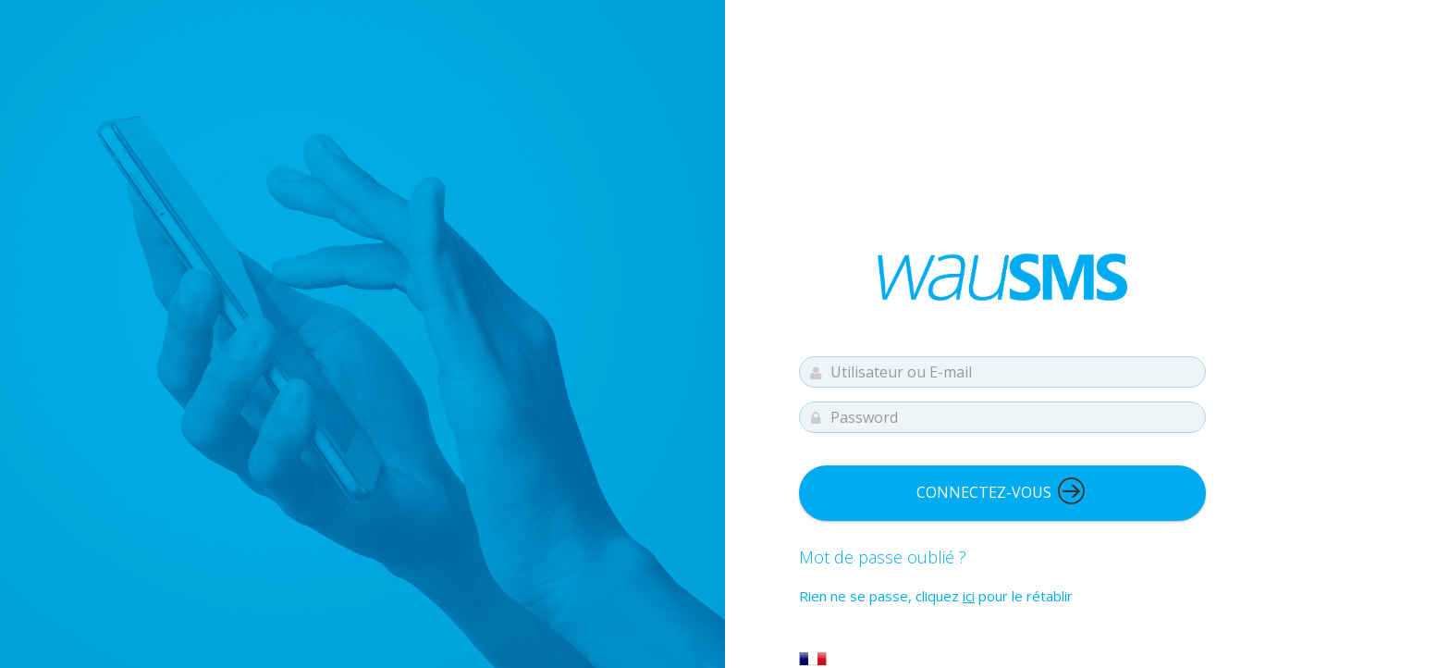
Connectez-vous (1001, 491)
